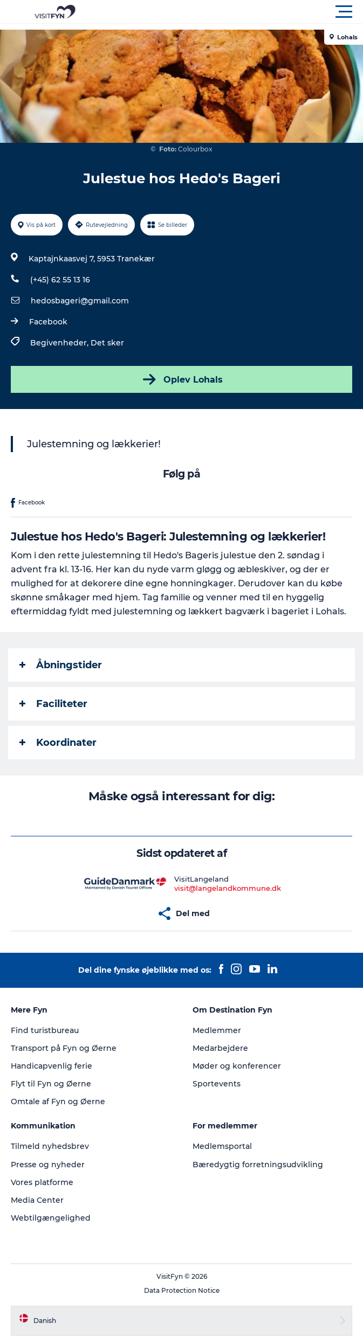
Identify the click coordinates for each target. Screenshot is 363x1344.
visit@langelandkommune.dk (227, 888)
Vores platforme (42, 1182)
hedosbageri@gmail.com (80, 301)
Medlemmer (217, 1030)
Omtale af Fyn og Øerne (58, 1101)
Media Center (37, 1200)
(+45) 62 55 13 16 (60, 280)
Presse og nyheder (48, 1164)
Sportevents (217, 1084)
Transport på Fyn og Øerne (64, 1048)
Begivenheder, (60, 343)
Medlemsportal (222, 1146)
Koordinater (58, 743)
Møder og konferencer (237, 1066)
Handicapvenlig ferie (51, 1066)
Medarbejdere (220, 1048)
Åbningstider (60, 665)
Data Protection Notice (182, 1290)
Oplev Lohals (182, 379)
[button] (230, 11)
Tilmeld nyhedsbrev (50, 1146)
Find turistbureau (45, 1030)
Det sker (107, 343)
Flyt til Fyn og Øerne (51, 1084)
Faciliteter (53, 704)
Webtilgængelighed (51, 1218)
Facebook (48, 322)
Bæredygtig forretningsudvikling (258, 1164)
